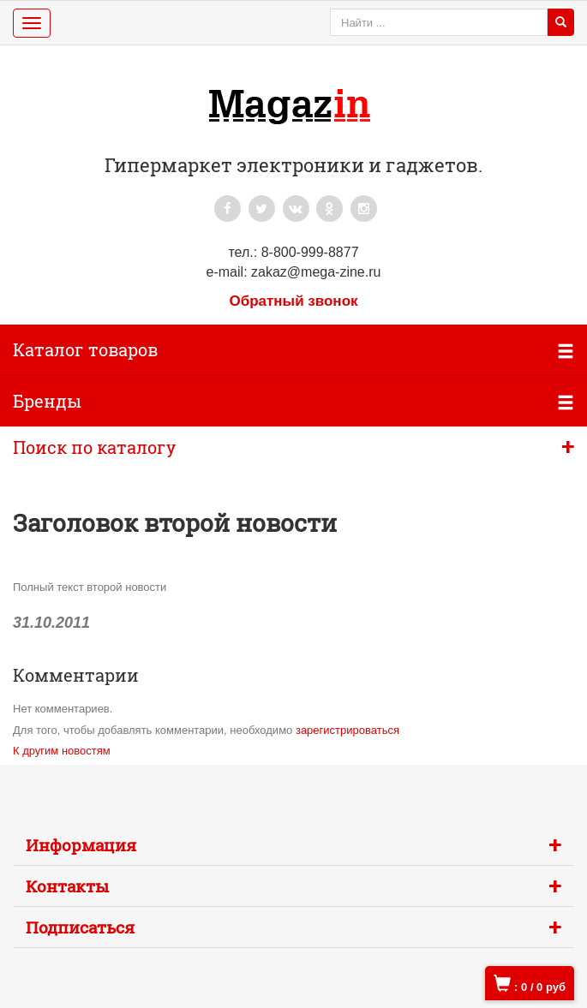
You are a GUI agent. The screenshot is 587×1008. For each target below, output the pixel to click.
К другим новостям (62, 750)
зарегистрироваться (347, 730)
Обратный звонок (293, 301)
